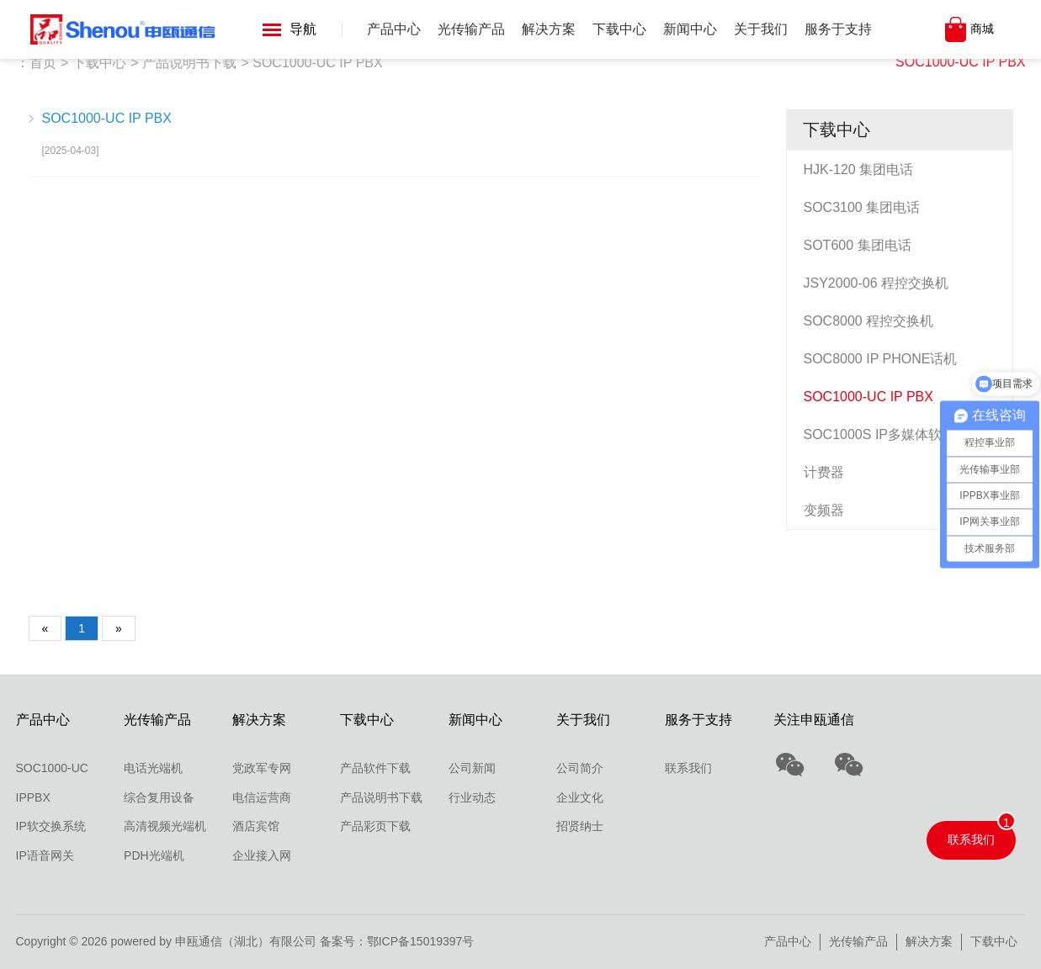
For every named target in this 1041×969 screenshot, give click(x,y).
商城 (982, 28)
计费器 (824, 472)
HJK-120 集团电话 (859, 169)
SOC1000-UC (52, 768)
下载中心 (619, 29)
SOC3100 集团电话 (862, 207)
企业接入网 (261, 855)
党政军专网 (261, 768)
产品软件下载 (375, 768)
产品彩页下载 (375, 826)
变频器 (824, 510)
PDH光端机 (154, 855)
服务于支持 (838, 29)
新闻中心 (690, 29)
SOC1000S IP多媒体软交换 (886, 434)
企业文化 (579, 797)
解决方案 (549, 29)
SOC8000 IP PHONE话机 (881, 359)
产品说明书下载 (189, 63)
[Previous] (45, 628)
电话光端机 (153, 768)
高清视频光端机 (165, 826)
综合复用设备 (159, 797)
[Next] (119, 628)
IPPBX (33, 797)
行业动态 (472, 797)
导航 (289, 29)
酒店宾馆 (255, 826)
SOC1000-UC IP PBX (960, 62)
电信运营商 (261, 797)
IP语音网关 (45, 855)
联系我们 (688, 768)
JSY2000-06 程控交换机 (876, 283)
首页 (42, 63)
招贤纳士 (579, 826)
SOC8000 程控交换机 (869, 321)
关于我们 (761, 29)
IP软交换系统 (51, 826)
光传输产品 (471, 29)
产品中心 (394, 29)
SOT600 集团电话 (857, 245)
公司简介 (579, 768)
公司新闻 (472, 768)
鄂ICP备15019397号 (421, 941)
